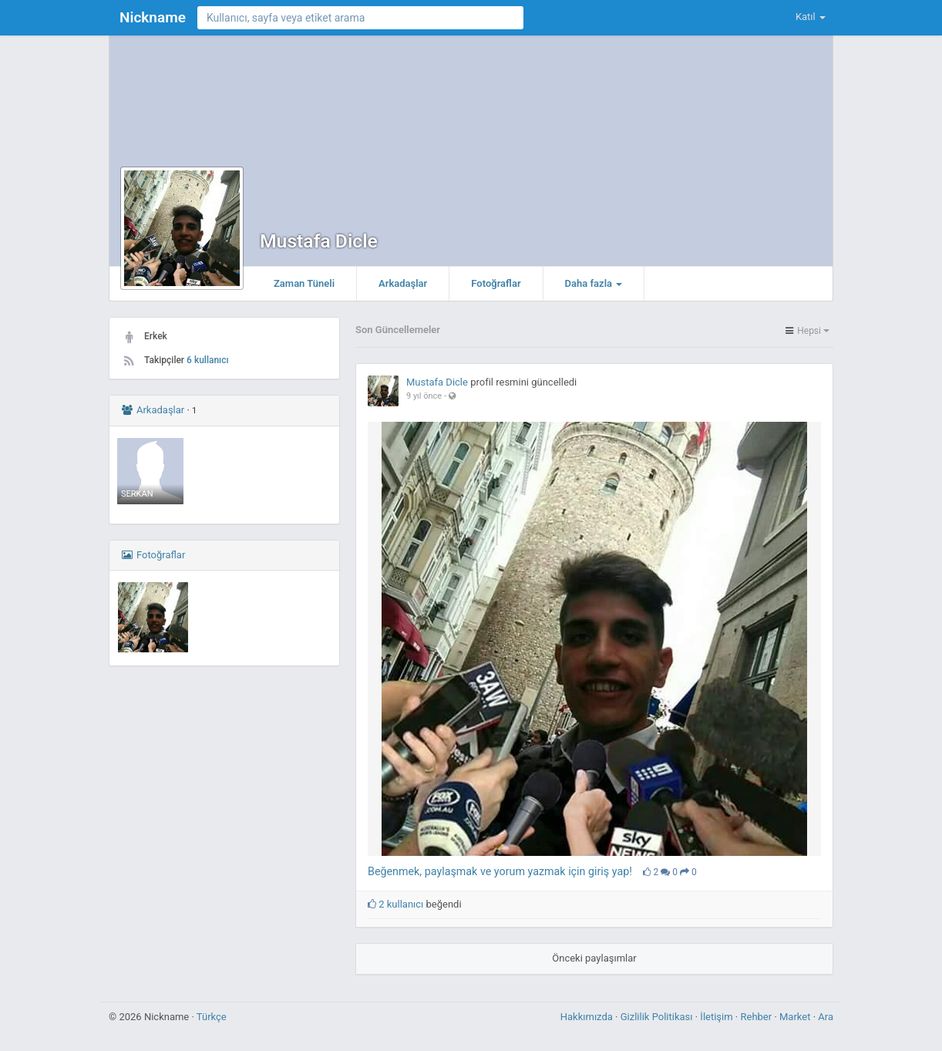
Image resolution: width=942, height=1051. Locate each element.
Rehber (757, 1016)
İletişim (717, 1016)
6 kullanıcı (208, 360)
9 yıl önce (424, 396)
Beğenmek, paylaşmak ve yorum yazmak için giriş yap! (500, 871)
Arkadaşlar (402, 283)
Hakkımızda (587, 1016)
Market (796, 1016)
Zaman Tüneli (304, 283)
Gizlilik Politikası (658, 1016)
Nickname (152, 17)
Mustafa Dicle (319, 241)
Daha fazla (594, 283)
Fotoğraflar (495, 283)
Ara (825, 1016)
